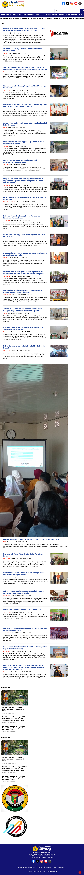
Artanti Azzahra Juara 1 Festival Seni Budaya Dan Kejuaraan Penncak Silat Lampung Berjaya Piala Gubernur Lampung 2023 (24, 667)
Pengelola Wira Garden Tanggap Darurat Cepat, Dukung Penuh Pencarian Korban (13, 727)
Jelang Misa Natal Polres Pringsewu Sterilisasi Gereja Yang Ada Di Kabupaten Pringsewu (22, 310)
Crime (5, 202)
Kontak (48, 867)
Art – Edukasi (46, 15)
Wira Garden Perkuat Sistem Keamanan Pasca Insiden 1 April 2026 (13, 709)
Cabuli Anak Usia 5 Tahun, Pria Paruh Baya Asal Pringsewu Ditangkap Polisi (23, 573)
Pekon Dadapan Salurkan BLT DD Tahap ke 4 (22, 610)
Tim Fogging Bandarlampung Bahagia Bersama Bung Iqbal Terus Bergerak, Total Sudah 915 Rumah (25, 68)
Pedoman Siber (59, 867)
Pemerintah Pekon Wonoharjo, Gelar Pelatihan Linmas (23, 555)
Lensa (81, 15)
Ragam (5, 53)
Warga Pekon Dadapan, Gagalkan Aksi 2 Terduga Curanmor (24, 87)
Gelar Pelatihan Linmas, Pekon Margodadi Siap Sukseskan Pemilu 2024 (23, 328)
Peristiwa (5, 146)
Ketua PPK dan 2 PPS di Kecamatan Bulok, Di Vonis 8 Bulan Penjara (25, 124)
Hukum (5, 127)
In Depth (9, 15)
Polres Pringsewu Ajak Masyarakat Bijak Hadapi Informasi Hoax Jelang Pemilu (23, 592)
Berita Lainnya (7, 72)
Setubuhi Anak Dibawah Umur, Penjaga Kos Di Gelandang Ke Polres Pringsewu (22, 291)
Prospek (61, 15)
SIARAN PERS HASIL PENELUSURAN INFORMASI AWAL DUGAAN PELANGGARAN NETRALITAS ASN (24, 29)
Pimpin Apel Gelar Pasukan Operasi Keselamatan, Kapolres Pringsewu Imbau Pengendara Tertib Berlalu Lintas (24, 181)
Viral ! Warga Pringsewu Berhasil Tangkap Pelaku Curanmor (24, 198)
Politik (54, 15)
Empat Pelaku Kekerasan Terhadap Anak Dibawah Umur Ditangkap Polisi (25, 254)
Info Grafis (17, 15)
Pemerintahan (7, 558)
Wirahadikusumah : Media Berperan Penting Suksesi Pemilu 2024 (31, 539)
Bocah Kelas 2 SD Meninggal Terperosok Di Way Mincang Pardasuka (23, 142)
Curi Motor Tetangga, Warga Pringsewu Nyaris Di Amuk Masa (24, 235)
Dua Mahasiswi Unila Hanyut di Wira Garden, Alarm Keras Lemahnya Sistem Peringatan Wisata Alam (14, 718)
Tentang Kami (30, 867)
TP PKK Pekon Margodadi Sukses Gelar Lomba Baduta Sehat (22, 50)
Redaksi (40, 867)
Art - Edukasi (6, 33)
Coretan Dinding (71, 15)
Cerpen (38, 15)
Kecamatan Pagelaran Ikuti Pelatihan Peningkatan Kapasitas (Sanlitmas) (25, 648)
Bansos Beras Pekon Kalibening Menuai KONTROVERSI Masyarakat (20, 161)
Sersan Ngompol (28, 15)
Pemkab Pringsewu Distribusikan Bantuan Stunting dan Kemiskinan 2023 (25, 629)
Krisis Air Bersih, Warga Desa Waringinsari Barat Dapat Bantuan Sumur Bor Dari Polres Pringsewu (24, 273)
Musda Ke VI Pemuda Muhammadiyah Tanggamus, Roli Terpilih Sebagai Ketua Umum (25, 105)
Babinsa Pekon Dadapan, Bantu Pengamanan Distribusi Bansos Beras (23, 217)
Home (3, 15)
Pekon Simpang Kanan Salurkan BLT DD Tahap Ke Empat (24, 347)
